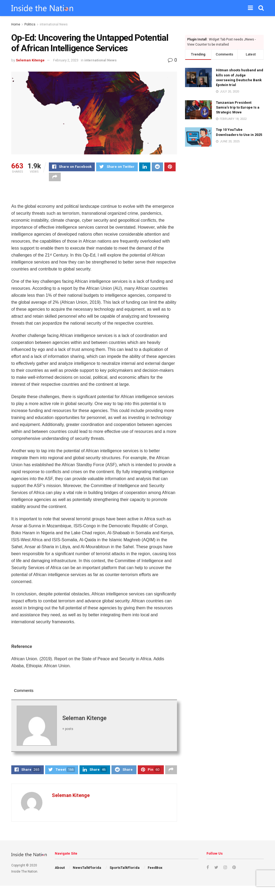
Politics (29, 24)
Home (15, 24)
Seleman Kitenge (30, 60)
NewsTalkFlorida (87, 872)
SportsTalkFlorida (125, 872)
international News (54, 24)
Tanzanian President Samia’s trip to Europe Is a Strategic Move (237, 107)
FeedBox (155, 872)
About (60, 872)
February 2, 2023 (65, 60)
